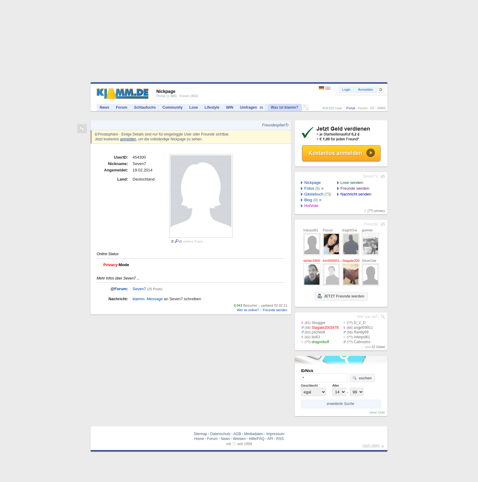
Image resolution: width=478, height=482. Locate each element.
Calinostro (362, 342)
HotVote (311, 205)
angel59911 (363, 327)
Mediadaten (253, 434)
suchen (362, 377)
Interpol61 (362, 337)
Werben (239, 439)
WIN (229, 107)
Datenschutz (220, 434)
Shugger (318, 323)
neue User (377, 412)
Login (346, 89)
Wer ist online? (248, 310)
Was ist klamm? (284, 107)
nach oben (371, 445)
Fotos (309, 188)
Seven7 (139, 289)
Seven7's (370, 176)
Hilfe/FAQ (256, 439)
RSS (280, 439)
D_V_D (360, 323)
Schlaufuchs (145, 107)
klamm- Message (148, 299)
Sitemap (200, 434)
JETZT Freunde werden (340, 296)
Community (172, 107)
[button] (381, 89)
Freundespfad (275, 125)
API (270, 439)
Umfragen (252, 107)
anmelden (128, 139)
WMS (381, 108)
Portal (350, 108)
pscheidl (318, 332)
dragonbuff (320, 342)
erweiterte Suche (340, 404)
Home (199, 439)
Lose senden (352, 182)
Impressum (275, 434)
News (104, 107)
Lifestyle (212, 107)
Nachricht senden (356, 194)
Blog (308, 200)
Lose (193, 107)
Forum (363, 108)
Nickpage (312, 182)
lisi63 (316, 337)
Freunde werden (275, 310)
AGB (237, 434)
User (338, 108)
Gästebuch (313, 194)
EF (372, 108)
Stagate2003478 (325, 327)
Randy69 (361, 332)
